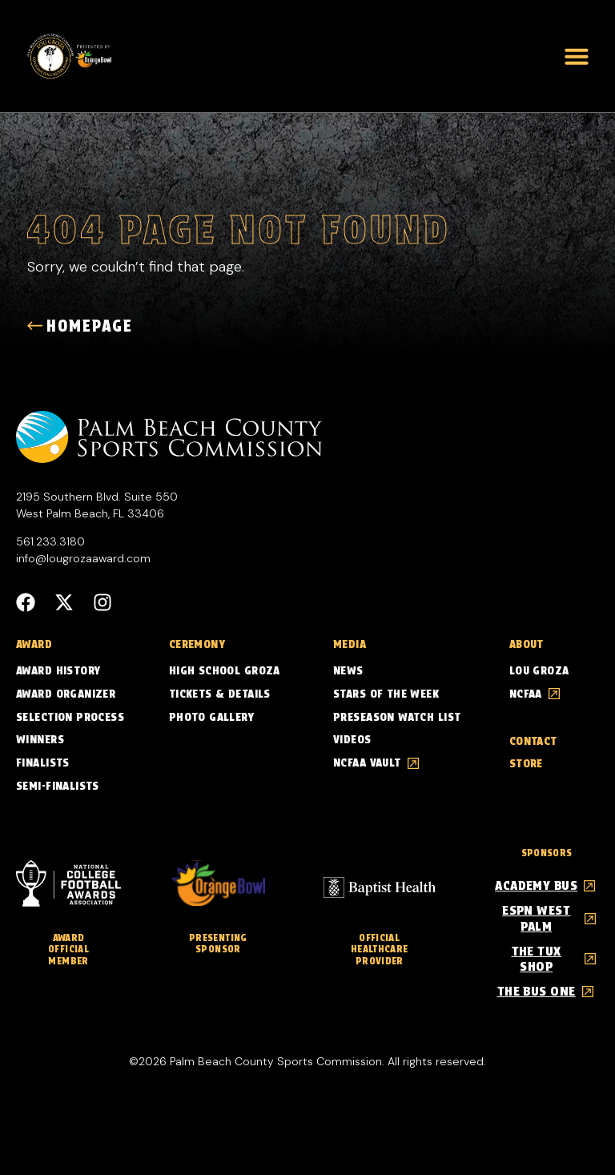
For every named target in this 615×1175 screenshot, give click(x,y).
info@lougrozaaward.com (83, 559)
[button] (576, 56)
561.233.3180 (50, 542)
